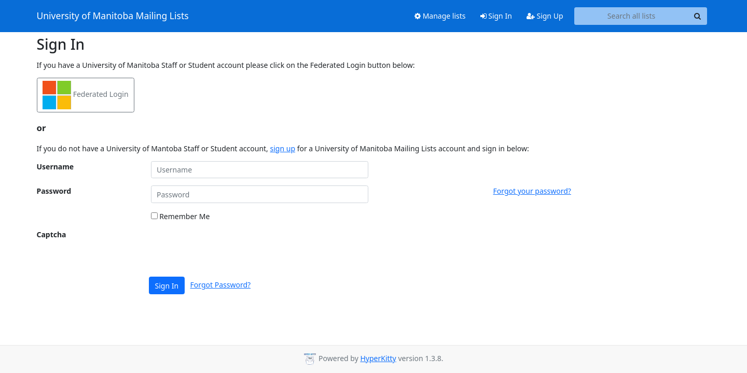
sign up (282, 148)
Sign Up (545, 16)
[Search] (697, 16)
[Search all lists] (631, 16)
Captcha (51, 234)
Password (54, 191)
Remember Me (180, 216)
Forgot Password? (220, 285)
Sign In (496, 16)
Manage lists (440, 16)
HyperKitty (378, 358)
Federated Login (86, 95)
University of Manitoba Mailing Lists (113, 16)
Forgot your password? (532, 191)
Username (55, 166)
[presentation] (230, 249)
